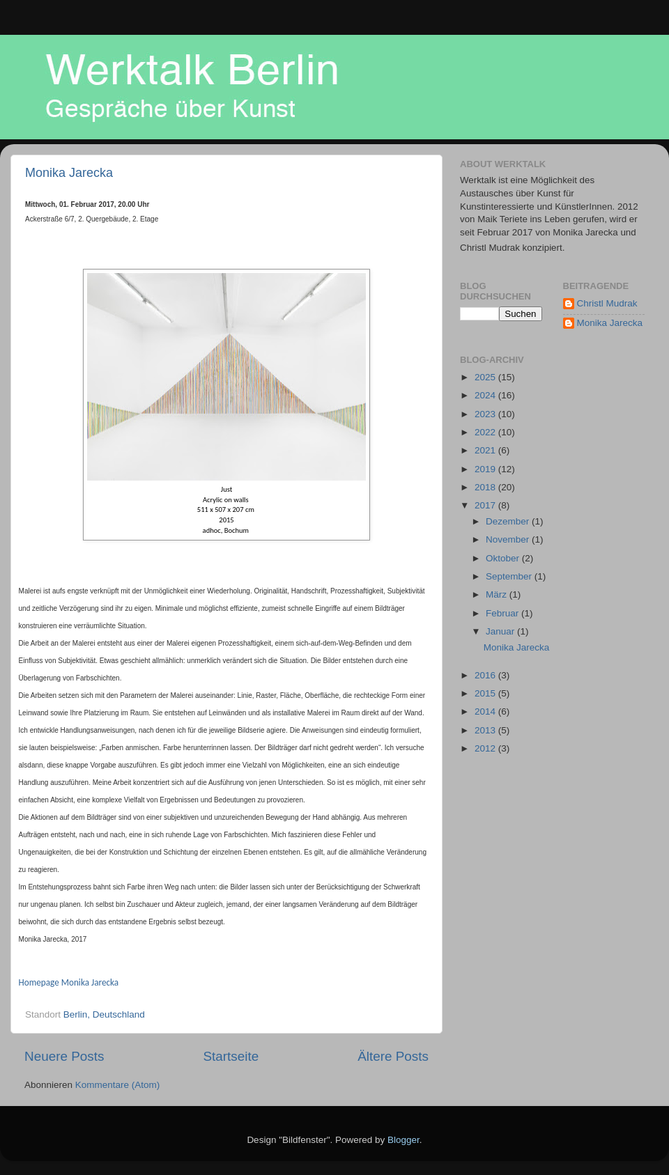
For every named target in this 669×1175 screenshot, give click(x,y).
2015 (486, 693)
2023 (486, 414)
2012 (486, 748)
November (509, 539)
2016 (486, 675)
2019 (486, 469)
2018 (486, 487)
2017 (486, 505)
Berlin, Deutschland (104, 1014)
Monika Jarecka (69, 173)
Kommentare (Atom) (117, 1085)
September (510, 576)
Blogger (403, 1140)
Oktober (504, 558)
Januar (501, 631)
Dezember (509, 521)
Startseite (231, 1056)
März (497, 594)
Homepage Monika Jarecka (69, 982)
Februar (503, 613)
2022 (486, 432)
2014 (486, 711)
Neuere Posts (64, 1056)
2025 (486, 377)
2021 (486, 450)
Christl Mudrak (607, 303)
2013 (486, 730)
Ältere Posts (393, 1056)
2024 (486, 395)
